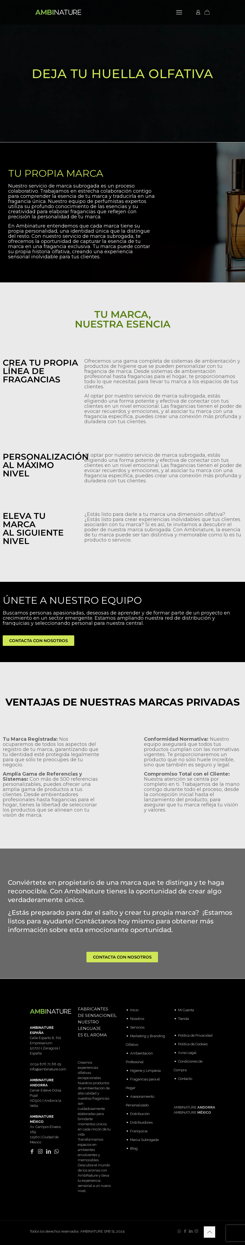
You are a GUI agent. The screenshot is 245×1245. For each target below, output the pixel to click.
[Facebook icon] (185, 1231)
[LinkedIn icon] (191, 1231)
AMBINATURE (194, 1107)
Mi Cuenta (186, 1010)
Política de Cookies (193, 1044)
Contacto (185, 1079)
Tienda (183, 1019)
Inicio (134, 1010)
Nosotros (137, 1019)
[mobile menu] (179, 12)
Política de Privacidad (195, 1035)
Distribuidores (141, 1122)
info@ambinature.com (48, 1069)
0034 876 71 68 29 (45, 1064)
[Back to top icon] (209, 1232)
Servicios (137, 1027)
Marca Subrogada (144, 1140)
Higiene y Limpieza (145, 1071)
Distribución (140, 1114)
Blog (134, 1148)
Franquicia (138, 1131)
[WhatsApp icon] (179, 1231)
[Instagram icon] (196, 1231)
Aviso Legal (187, 1053)
